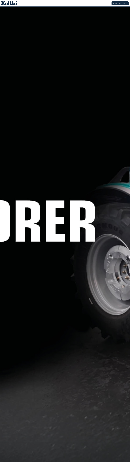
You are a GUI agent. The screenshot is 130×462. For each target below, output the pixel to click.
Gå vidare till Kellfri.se (120, 3)
